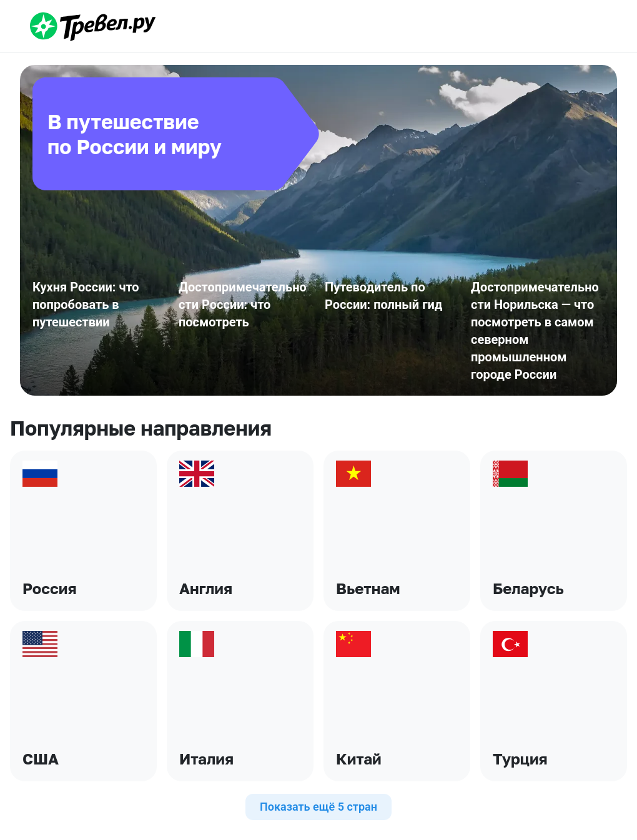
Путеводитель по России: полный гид (383, 296)
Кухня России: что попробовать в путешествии (85, 305)
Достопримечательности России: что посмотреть (243, 305)
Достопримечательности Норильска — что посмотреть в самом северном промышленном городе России (535, 331)
